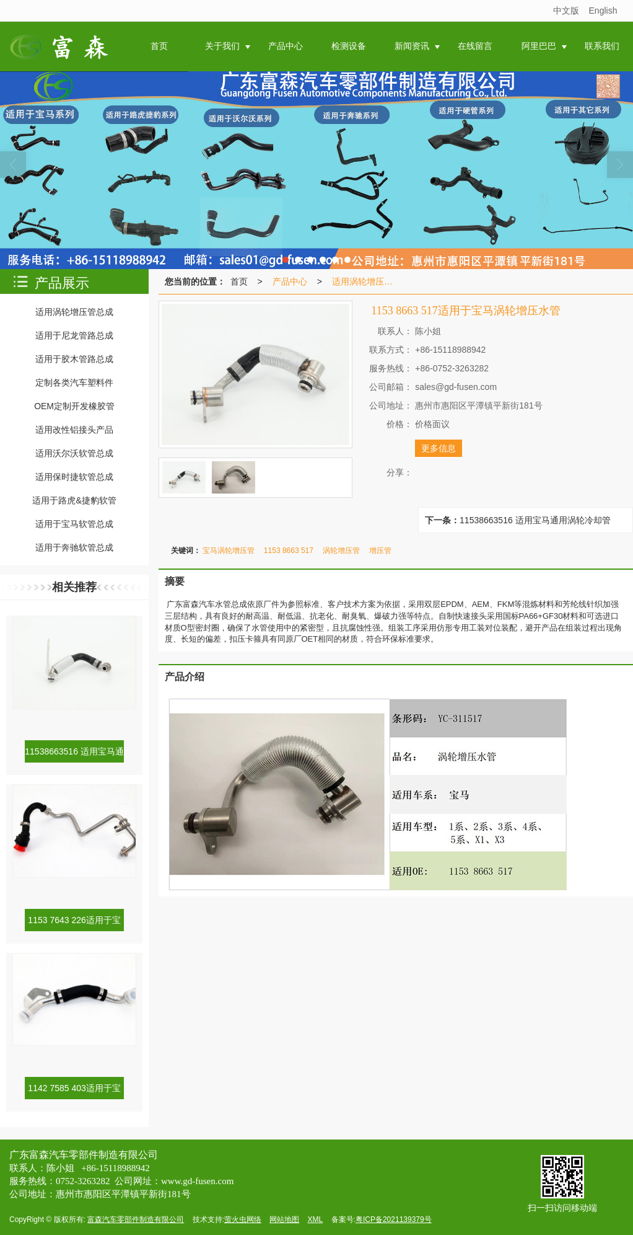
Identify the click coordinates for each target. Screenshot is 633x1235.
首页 (239, 281)
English (603, 10)
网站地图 (284, 1219)
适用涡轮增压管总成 (365, 281)
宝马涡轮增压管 (229, 550)
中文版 (566, 10)
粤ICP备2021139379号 (394, 1219)
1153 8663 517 (288, 550)
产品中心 (290, 281)
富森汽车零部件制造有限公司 (135, 1219)
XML (315, 1219)
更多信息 (438, 448)
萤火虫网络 (242, 1219)
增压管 (380, 550)
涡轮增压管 (341, 550)
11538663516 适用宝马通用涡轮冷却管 (535, 520)
